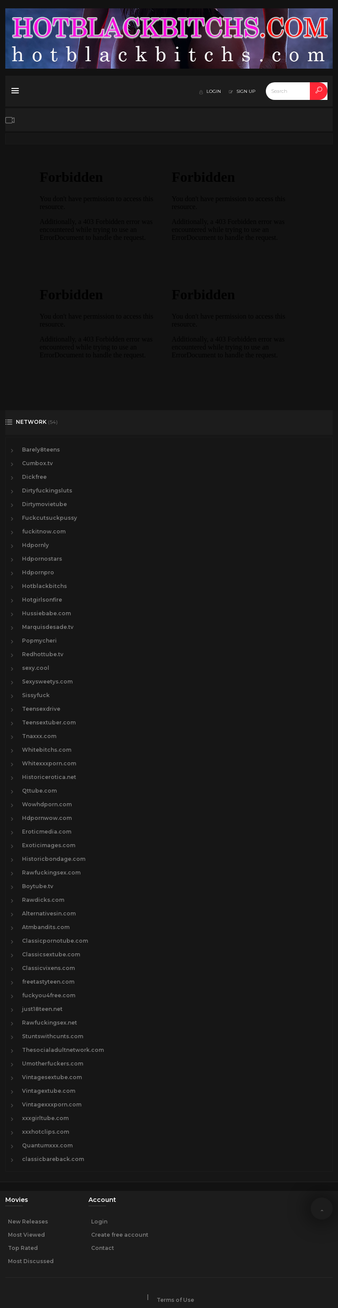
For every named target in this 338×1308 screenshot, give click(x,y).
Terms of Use (175, 1300)
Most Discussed (31, 1261)
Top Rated (23, 1248)
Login (99, 1221)
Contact (102, 1248)
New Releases (28, 1221)
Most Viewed (26, 1234)
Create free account (119, 1234)
